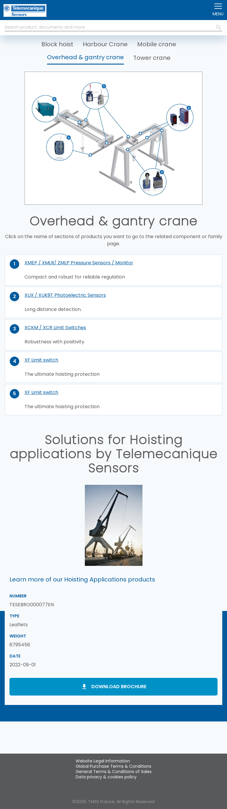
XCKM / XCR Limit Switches (55, 327)
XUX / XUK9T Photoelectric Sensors (65, 295)
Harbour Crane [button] (105, 44)
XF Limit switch (41, 360)
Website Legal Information (103, 761)
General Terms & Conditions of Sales (114, 772)
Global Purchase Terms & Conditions (113, 766)
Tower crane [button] (152, 58)
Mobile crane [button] (156, 44)
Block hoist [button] (57, 44)
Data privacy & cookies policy (106, 777)
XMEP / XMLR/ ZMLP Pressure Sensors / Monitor (79, 262)
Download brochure (118, 686)
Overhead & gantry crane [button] (85, 57)
